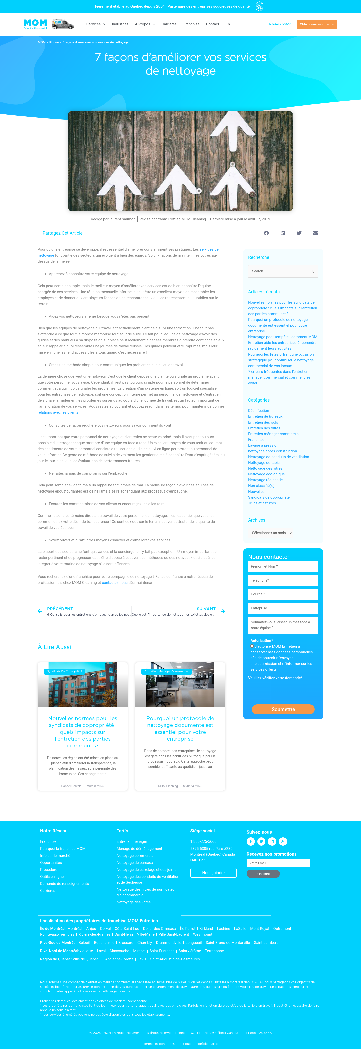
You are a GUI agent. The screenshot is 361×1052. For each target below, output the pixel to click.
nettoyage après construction (272, 451)
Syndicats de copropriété (269, 497)
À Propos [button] (145, 24)
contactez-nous (115, 582)
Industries (120, 24)
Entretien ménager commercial (274, 434)
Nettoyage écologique (266, 474)
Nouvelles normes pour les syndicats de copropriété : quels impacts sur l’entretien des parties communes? (82, 732)
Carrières (169, 24)
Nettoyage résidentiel (266, 480)
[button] (266, 233)
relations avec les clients (58, 412)
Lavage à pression (263, 445)
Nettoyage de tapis (264, 463)
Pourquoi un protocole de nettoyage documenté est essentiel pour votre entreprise (278, 326)
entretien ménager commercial (111, 982)
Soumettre (283, 712)
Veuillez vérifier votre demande (275, 680)
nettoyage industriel (116, 991)
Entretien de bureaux (265, 416)
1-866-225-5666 (260, 1033)
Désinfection (258, 411)
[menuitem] (227, 24)
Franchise (191, 24)
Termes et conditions (159, 1044)
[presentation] (286, 693)
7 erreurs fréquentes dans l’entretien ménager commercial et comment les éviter (279, 378)
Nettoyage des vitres (265, 468)
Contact (212, 24)
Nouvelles (256, 491)
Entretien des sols (263, 422)
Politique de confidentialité (197, 1044)
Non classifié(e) (261, 486)
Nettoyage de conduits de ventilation (278, 457)
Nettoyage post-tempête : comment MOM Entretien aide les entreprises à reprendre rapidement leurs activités (282, 343)
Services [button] (96, 24)
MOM (42, 42)
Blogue (54, 42)
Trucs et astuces (262, 503)
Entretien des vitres (264, 428)
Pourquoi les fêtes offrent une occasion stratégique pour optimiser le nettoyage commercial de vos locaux (281, 360)
